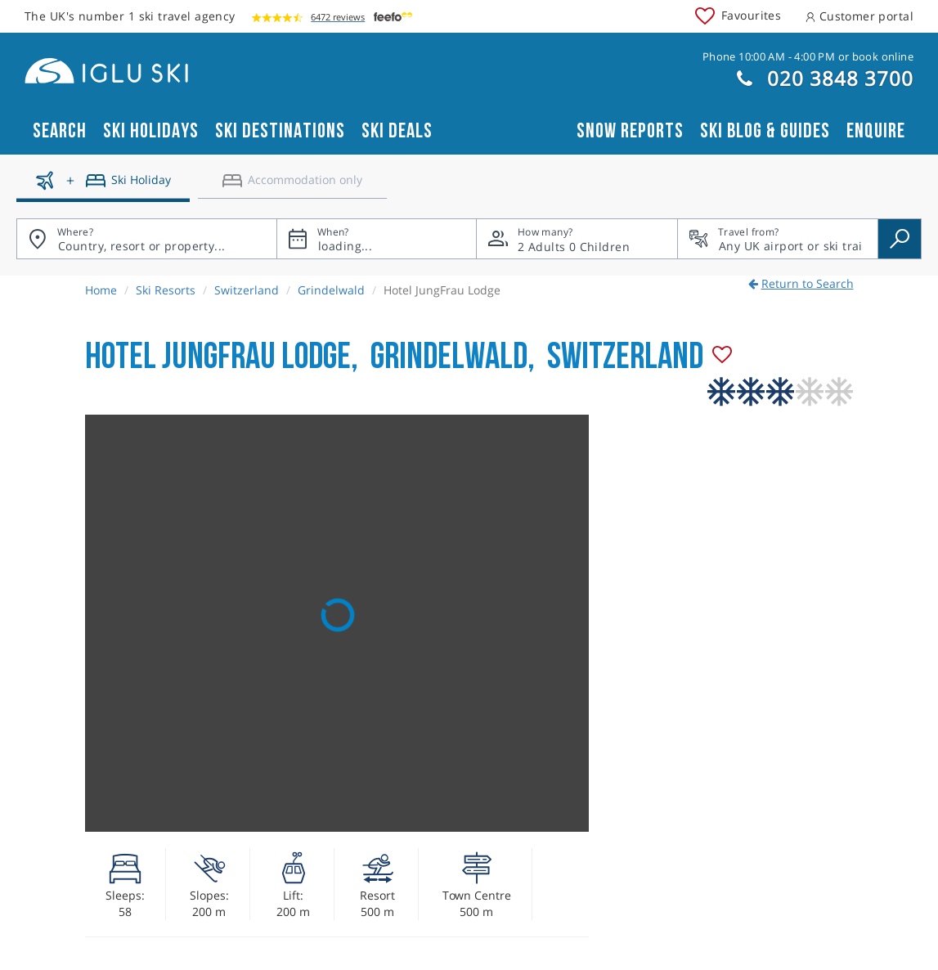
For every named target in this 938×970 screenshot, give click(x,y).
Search (60, 131)
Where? (75, 232)
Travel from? (748, 232)
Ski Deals (397, 131)
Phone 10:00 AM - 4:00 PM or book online (807, 56)
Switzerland (246, 290)
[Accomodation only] (292, 186)
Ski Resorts (165, 290)
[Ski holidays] (103, 186)
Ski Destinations (280, 131)
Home (101, 290)
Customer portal (859, 16)
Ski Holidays (151, 131)
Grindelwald (331, 290)
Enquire (875, 131)
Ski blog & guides (765, 131)
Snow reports (630, 131)
